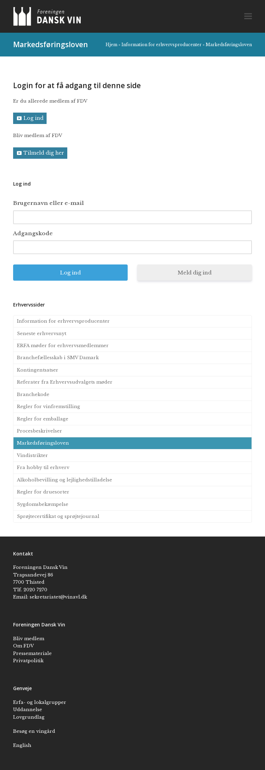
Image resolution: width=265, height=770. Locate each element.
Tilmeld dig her (43, 153)
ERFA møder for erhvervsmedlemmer (63, 345)
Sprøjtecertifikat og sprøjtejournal (58, 516)
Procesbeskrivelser (39, 431)
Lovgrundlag (29, 717)
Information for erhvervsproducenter (161, 44)
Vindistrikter (32, 455)
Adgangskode (33, 233)
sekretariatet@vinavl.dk (58, 597)
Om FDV (23, 646)
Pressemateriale (32, 653)
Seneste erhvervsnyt (41, 333)
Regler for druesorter (43, 492)
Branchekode (33, 394)
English (22, 745)
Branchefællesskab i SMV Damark (58, 358)
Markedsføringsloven (43, 443)
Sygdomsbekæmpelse (42, 504)
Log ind (33, 118)
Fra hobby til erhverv (43, 467)
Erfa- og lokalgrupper (39, 702)
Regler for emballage (42, 419)
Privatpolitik (28, 661)
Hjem (111, 44)
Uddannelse (27, 709)
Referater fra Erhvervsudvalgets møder (64, 382)
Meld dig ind (195, 272)
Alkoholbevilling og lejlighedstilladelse (64, 480)
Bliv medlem (28, 639)
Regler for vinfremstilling (48, 406)
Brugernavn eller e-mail (48, 203)
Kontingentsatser (37, 370)
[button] (248, 16)
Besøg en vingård (34, 731)
